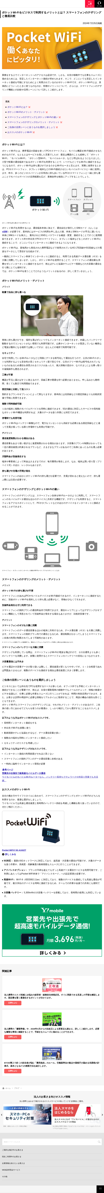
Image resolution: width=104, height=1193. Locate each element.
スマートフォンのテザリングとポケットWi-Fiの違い (32, 117)
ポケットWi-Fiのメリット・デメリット (26, 112)
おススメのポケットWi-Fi (19, 132)
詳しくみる (10, 854)
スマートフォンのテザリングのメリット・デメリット (33, 122)
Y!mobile (15, 4)
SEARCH (99, 1141)
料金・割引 (9, 1189)
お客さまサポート (87, 1189)
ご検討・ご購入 (67, 1189)
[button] (1, 1115)
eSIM (4, 231)
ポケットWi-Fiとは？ (17, 107)
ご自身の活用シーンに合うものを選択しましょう (31, 127)
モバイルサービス (48, 1189)
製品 (29, 1189)
